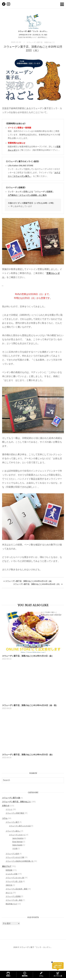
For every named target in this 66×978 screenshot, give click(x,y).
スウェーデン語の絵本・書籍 (16, 889)
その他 (14, 848)
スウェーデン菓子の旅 (11, 798)
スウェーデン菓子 (12, 822)
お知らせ (5, 806)
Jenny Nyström (17, 838)
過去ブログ (6, 866)
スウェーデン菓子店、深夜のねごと (41, 42)
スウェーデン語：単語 (14, 900)
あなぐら (9, 893)
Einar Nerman (17, 842)
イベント (9, 809)
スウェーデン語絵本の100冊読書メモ (19, 861)
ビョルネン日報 (11, 874)
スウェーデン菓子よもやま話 (20, 826)
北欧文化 (9, 885)
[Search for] (33, 780)
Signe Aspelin (17, 845)
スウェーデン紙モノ (13, 831)
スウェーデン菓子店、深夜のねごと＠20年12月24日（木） (37, 584)
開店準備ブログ (11, 904)
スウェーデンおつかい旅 (15, 878)
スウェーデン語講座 (13, 896)
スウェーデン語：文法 (14, 881)
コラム (4, 818)
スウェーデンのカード (17, 835)
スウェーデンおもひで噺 (15, 857)
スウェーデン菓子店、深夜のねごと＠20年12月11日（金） (29, 581)
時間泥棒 (9, 870)
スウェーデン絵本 (12, 854)
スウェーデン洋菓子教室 (15, 813)
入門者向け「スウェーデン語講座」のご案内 (27, 195)
